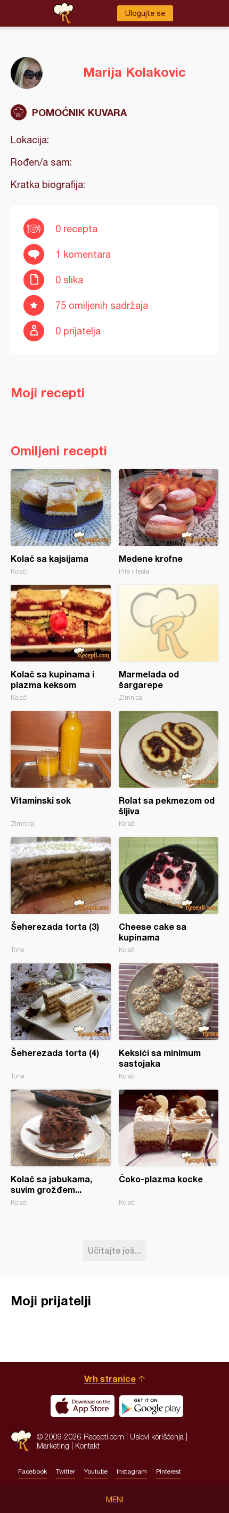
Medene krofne (169, 522)
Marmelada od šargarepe (169, 643)
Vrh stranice (110, 1378)
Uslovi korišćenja (157, 1436)
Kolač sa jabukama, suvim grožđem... (61, 1148)
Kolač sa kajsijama (61, 522)
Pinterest (168, 1471)
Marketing (53, 1445)
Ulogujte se (145, 13)
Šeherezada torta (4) (61, 1021)
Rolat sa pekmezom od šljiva (169, 769)
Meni (115, 1499)
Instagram (132, 1471)
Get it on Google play (151, 1406)
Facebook (32, 1471)
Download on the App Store (82, 1406)
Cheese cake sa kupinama (169, 895)
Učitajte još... (114, 1250)
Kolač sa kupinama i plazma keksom (61, 643)
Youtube (96, 1471)
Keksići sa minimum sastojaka (169, 1021)
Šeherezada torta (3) (61, 895)
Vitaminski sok (61, 769)
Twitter (65, 1471)
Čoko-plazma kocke (169, 1148)
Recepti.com (21, 1441)
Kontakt (87, 1445)
